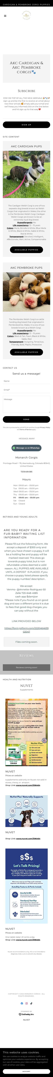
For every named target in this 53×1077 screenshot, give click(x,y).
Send (26, 419)
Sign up (26, 125)
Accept (26, 1071)
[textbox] (26, 116)
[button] (6, 15)
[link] (26, 15)
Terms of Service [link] (25, 429)
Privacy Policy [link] (45, 427)
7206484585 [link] (26, 472)
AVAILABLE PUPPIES (26, 250)
